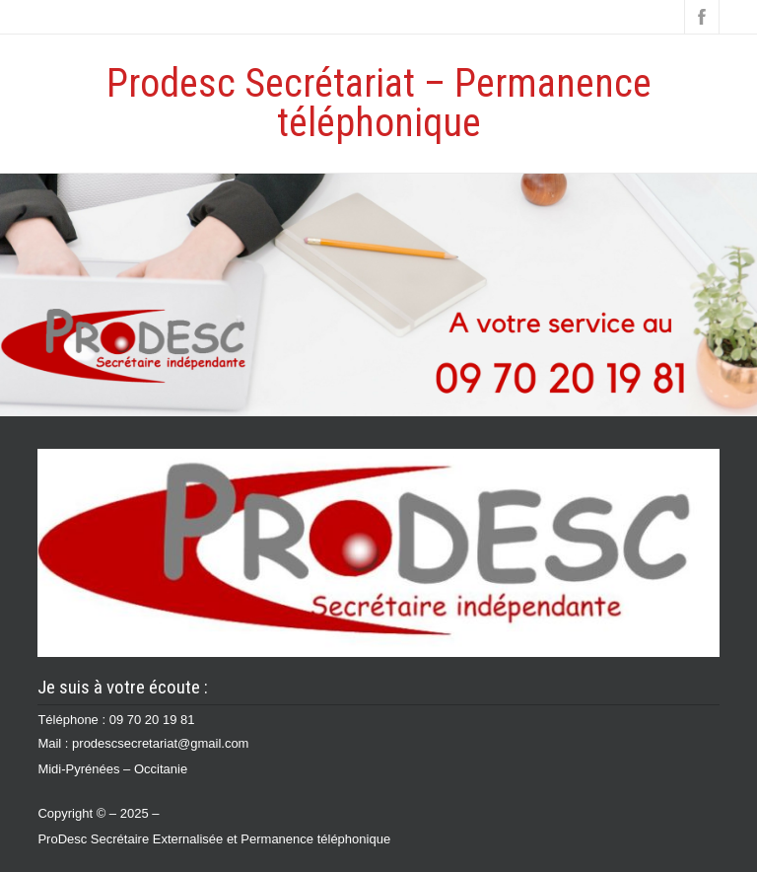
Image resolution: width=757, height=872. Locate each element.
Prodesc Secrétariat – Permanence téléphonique (379, 103)
